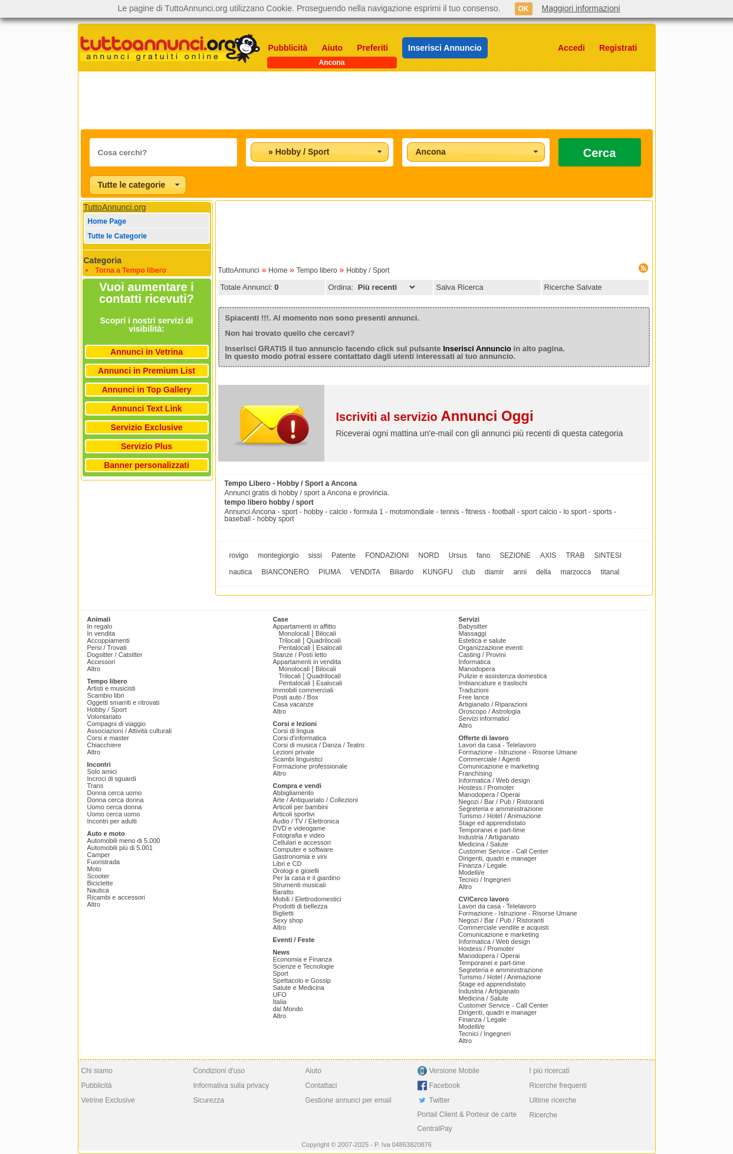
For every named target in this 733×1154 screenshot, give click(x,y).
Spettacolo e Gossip (302, 980)
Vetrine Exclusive (108, 1100)
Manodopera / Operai (489, 794)
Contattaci (321, 1085)
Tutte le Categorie (117, 236)
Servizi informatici (484, 718)
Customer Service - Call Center (503, 851)
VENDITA (365, 572)
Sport (280, 973)
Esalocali (329, 647)
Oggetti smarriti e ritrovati (123, 702)
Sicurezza (209, 1100)
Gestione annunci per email (348, 1100)
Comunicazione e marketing (499, 766)
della (543, 572)
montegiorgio (278, 555)
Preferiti (372, 48)
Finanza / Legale (483, 865)
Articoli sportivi (294, 814)
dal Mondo (288, 1008)
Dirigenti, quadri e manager (498, 858)
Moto (94, 868)
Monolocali (294, 633)
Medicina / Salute (483, 844)
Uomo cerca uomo (113, 814)
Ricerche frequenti (558, 1085)
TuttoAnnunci (238, 270)
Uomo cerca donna (114, 806)
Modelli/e (472, 872)
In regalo (100, 626)
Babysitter (473, 626)
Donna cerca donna (115, 799)
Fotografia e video (299, 835)
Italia (280, 1001)
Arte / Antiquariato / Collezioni (315, 799)
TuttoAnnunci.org (115, 207)
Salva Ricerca (460, 287)
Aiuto (332, 48)
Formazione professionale (310, 766)
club (468, 572)
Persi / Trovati (107, 647)
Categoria (103, 260)
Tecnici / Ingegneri (485, 879)
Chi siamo (97, 1071)
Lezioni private (294, 752)
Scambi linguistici (298, 759)
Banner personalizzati (146, 465)
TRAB (575, 555)
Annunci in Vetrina (146, 352)
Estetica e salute (483, 640)
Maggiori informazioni (581, 8)
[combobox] (320, 152)
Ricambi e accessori (116, 897)
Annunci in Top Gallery (146, 389)
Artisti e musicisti (111, 688)
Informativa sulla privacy (231, 1085)
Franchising (475, 773)
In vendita (101, 633)
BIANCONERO (285, 572)
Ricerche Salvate (573, 287)
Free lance (474, 697)
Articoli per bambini (300, 806)
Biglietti (283, 913)
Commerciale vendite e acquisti (504, 927)
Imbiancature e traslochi (493, 682)
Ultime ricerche (553, 1100)
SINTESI (608, 555)
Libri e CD (287, 863)
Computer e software (303, 849)
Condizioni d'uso (219, 1071)
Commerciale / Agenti (490, 759)
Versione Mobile (454, 1071)
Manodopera (477, 668)
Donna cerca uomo (114, 792)
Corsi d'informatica (300, 737)
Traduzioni (474, 690)
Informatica (475, 661)
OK (523, 9)
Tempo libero (317, 270)
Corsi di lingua (293, 730)
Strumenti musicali (299, 884)
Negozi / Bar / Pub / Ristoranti (501, 801)
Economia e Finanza (302, 959)
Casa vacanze (293, 704)
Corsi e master (108, 737)
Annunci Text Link (146, 408)
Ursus (458, 555)
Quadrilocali (324, 640)
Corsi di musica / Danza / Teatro (319, 744)
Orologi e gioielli (296, 870)
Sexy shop (288, 920)
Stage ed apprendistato (492, 822)
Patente (343, 555)
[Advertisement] (367, 100)
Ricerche (543, 1115)
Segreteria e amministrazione (501, 808)
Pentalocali (295, 647)
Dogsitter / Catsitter (115, 654)
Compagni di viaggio (116, 723)
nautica (240, 572)
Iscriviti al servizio (435, 416)
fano (483, 555)
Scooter (98, 876)
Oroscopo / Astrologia (490, 711)
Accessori (101, 661)
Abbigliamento (293, 792)
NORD (428, 555)
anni (520, 572)
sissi (315, 555)
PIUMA (329, 572)
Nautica (98, 890)
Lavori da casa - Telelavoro (497, 744)
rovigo (239, 555)
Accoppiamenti (108, 640)
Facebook (445, 1085)
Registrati (618, 48)
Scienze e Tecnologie (303, 966)
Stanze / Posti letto (300, 654)
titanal (609, 572)
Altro (94, 668)
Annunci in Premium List (146, 370)
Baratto (283, 891)
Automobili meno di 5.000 (123, 840)
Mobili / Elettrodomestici (307, 899)
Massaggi (473, 633)
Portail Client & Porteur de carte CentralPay (467, 1121)
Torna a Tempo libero (131, 270)
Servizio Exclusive (146, 427)
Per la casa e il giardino (306, 877)
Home (277, 270)
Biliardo (401, 572)
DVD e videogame (299, 828)
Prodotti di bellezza (300, 906)
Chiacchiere (104, 744)
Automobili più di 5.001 (120, 847)
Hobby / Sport (367, 270)
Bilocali (325, 633)
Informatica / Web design (494, 780)
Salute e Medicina (298, 987)
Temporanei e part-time (492, 829)
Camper (98, 854)
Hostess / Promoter (486, 787)
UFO (280, 994)
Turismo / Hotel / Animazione (500, 815)
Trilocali (290, 640)
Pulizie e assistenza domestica (503, 675)
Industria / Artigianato (489, 837)
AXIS (548, 555)
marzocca (575, 572)
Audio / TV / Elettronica (306, 821)
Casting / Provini (482, 654)
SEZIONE (515, 555)
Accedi (571, 48)
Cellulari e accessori (302, 842)
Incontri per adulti (112, 821)
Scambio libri (105, 695)
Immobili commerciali (303, 690)
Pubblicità (288, 48)
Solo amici (102, 771)
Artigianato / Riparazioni (493, 704)
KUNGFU (438, 572)
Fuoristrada (103, 861)
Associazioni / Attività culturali (129, 730)
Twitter (439, 1100)
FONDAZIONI (387, 555)
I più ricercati (550, 1071)
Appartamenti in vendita (307, 661)
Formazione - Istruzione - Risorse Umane (518, 752)
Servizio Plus (146, 446)
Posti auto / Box (295, 697)
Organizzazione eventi (491, 647)
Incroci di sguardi (111, 778)
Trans (95, 785)
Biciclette (100, 883)
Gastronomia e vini (300, 856)
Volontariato (104, 716)
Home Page (107, 221)
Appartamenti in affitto (304, 626)
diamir (494, 572)
